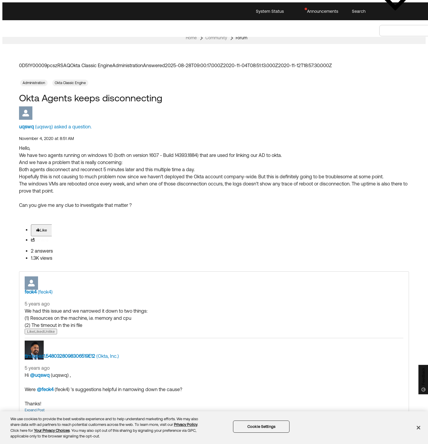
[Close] (418, 427)
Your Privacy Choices (52, 430)
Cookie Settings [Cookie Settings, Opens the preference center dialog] (261, 426)
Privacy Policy (185, 424)
